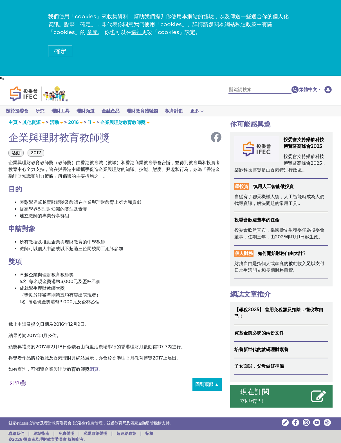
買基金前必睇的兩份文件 (259, 333)
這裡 (136, 32)
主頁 (12, 122)
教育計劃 (181, 111)
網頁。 (96, 369)
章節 (92, 32)
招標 (149, 433)
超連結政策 (126, 433)
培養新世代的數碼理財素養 (261, 349)
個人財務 (244, 253)
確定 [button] (60, 51)
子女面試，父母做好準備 (259, 366)
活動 (54, 122)
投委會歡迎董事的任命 (256, 220)
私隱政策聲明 (96, 433)
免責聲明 (67, 433)
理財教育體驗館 (148, 111)
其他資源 (32, 122)
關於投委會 (17, 111)
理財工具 (63, 111)
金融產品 (115, 111)
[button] (309, 89)
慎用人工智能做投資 (273, 186)
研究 (41, 111)
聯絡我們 (16, 433)
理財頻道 (89, 111)
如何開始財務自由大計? (282, 253)
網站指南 (41, 433)
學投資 (241, 186)
